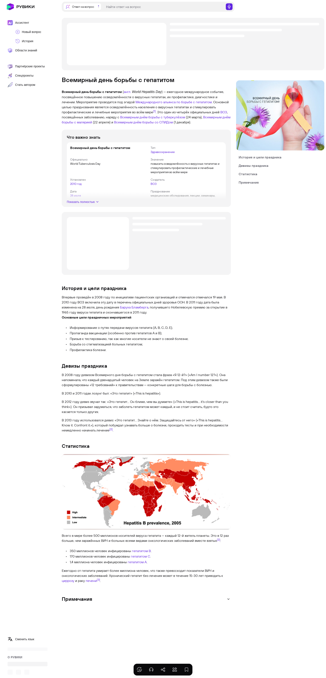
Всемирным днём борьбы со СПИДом (143, 122)
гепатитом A (137, 562)
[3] (98, 579)
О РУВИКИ (15, 657)
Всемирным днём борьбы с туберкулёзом (152, 117)
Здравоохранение (163, 152)
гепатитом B (141, 551)
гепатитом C (140, 556)
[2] (111, 429)
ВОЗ (223, 112)
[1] (154, 111)
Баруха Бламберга (134, 307)
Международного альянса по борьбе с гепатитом (173, 102)
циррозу (68, 581)
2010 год (76, 184)
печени (91, 581)
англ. (127, 92)
